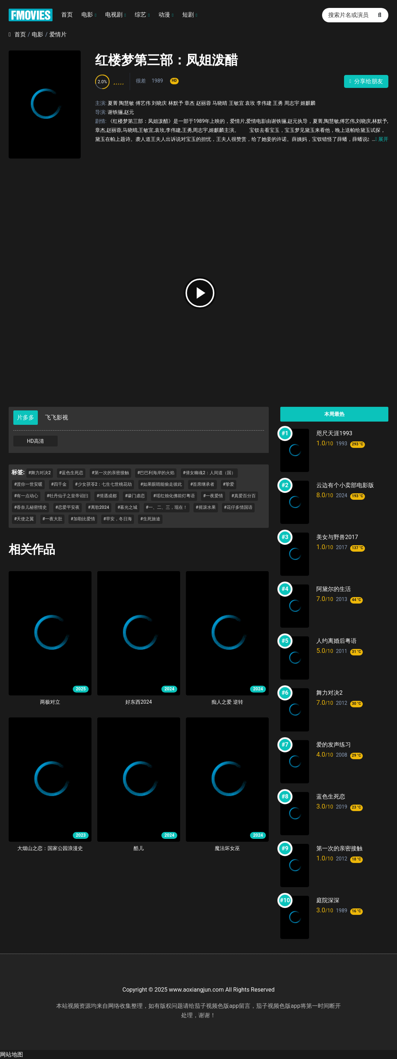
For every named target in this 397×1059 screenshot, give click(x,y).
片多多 (25, 417)
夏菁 (113, 103)
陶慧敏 (126, 103)
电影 (87, 14)
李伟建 (264, 103)
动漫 (164, 14)
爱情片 (58, 34)
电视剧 (113, 14)
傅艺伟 (143, 103)
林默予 (175, 103)
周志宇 (291, 103)
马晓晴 (219, 103)
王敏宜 (236, 103)
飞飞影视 (56, 417)
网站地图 (11, 1054)
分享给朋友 (366, 81)
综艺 (140, 14)
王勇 (278, 103)
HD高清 (35, 441)
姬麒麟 (308, 103)
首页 (67, 14)
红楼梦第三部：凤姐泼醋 (166, 60)
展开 (380, 139)
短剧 (188, 14)
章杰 (189, 103)
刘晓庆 (159, 103)
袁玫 (250, 103)
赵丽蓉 (203, 103)
